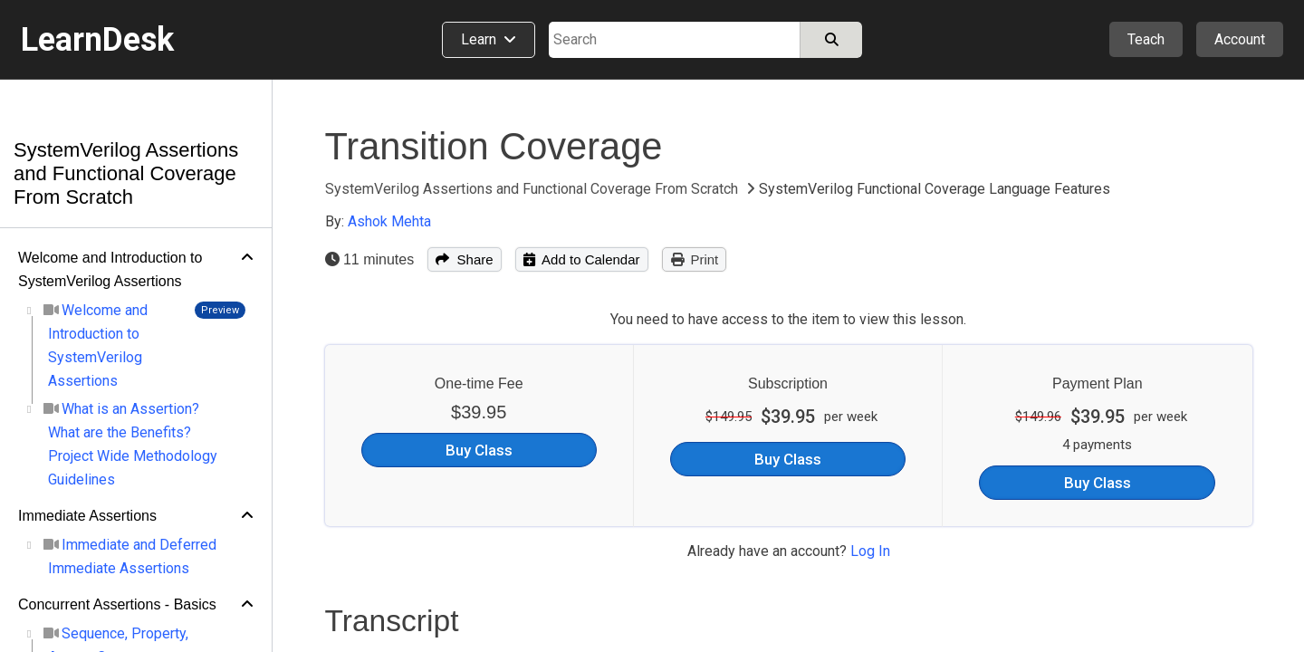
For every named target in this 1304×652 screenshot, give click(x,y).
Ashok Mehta (389, 221)
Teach (1146, 39)
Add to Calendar (581, 259)
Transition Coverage (494, 146)
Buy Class (479, 450)
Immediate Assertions (87, 515)
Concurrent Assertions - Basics (117, 604)
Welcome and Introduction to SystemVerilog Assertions (110, 269)
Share (464, 259)
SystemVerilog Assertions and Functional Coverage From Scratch (126, 173)
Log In (870, 551)
